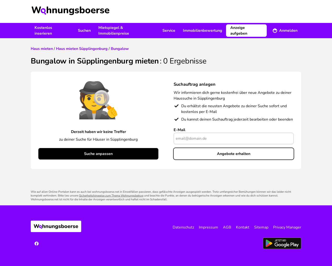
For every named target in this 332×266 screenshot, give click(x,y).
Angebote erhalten (233, 153)
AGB (227, 227)
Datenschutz (183, 227)
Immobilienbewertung (202, 30)
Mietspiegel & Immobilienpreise (113, 30)
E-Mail (179, 130)
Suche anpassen (98, 153)
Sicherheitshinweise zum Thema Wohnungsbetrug (111, 195)
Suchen (84, 30)
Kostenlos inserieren (43, 30)
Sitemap (261, 227)
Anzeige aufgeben (238, 30)
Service (168, 30)
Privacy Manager (287, 227)
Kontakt (242, 227)
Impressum (208, 227)
